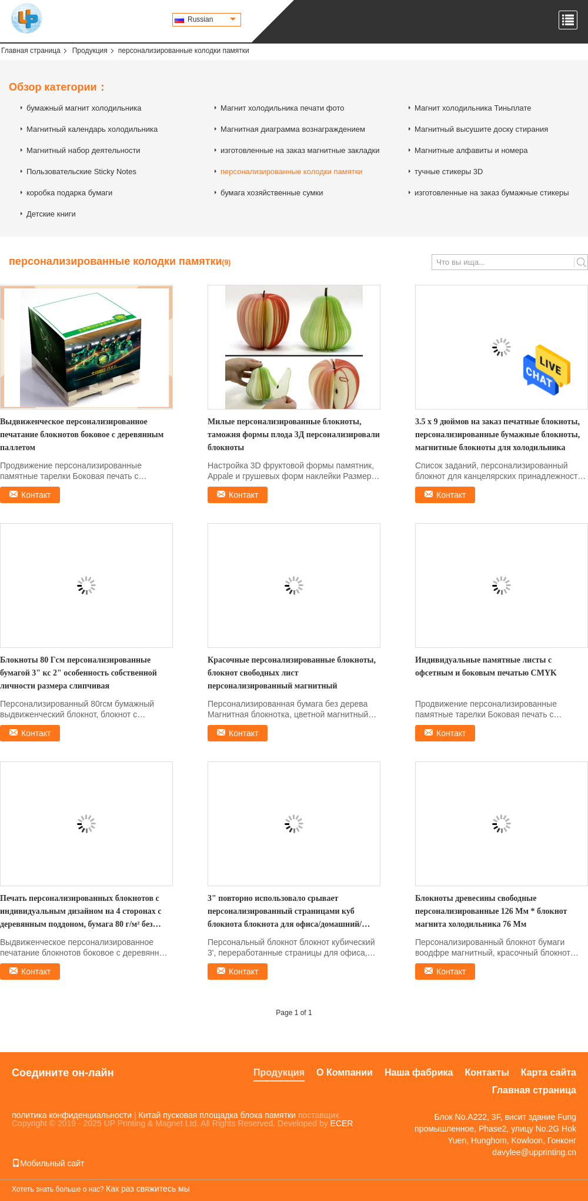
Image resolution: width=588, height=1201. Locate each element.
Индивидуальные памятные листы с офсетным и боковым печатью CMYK (486, 666)
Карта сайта (548, 1072)
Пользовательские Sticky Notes (81, 171)
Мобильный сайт (48, 1163)
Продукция (90, 50)
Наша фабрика (419, 1072)
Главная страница (31, 50)
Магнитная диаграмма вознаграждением (292, 129)
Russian (212, 19)
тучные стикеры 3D (449, 171)
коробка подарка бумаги (69, 192)
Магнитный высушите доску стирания (481, 129)
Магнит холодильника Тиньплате (473, 108)
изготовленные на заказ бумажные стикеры (492, 192)
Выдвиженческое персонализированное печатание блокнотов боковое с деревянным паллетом (81, 434)
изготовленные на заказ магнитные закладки (300, 150)
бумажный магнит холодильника (84, 108)
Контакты (487, 1072)
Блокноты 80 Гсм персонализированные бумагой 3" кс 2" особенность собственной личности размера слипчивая (78, 673)
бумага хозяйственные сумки (271, 192)
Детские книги (51, 213)
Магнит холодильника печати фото (282, 108)
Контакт (36, 495)
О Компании (344, 1072)
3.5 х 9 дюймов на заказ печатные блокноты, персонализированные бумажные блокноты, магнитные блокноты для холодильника (497, 434)
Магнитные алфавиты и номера (471, 150)
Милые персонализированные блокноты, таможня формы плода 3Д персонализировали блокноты (294, 434)
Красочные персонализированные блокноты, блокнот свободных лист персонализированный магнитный (292, 673)
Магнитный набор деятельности (83, 150)
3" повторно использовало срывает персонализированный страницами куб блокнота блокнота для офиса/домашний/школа (285, 912)
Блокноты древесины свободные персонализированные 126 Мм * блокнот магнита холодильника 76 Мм (491, 911)
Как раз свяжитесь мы (148, 1188)
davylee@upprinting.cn (534, 1152)
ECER (341, 1123)
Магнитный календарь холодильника (92, 129)
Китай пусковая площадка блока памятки (217, 1115)
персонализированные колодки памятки (291, 171)
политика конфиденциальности (72, 1115)
